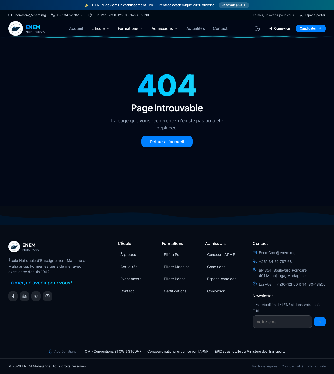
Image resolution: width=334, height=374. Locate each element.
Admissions (165, 28)
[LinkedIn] (24, 296)
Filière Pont (173, 254)
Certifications (175, 291)
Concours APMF (221, 254)
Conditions (216, 266)
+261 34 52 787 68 (67, 15)
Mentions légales (264, 366)
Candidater (311, 28)
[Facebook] (13, 296)
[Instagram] (47, 296)
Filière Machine (176, 266)
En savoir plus (234, 5)
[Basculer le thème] (257, 28)
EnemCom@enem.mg (27, 15)
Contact (220, 28)
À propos (128, 254)
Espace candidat (221, 279)
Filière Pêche (175, 279)
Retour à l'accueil (167, 141)
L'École (101, 28)
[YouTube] (36, 296)
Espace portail (313, 15)
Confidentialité (292, 366)
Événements (130, 279)
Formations (131, 28)
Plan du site (317, 366)
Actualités (195, 28)
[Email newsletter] (282, 321)
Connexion (279, 28)
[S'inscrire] (320, 321)
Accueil (76, 28)
